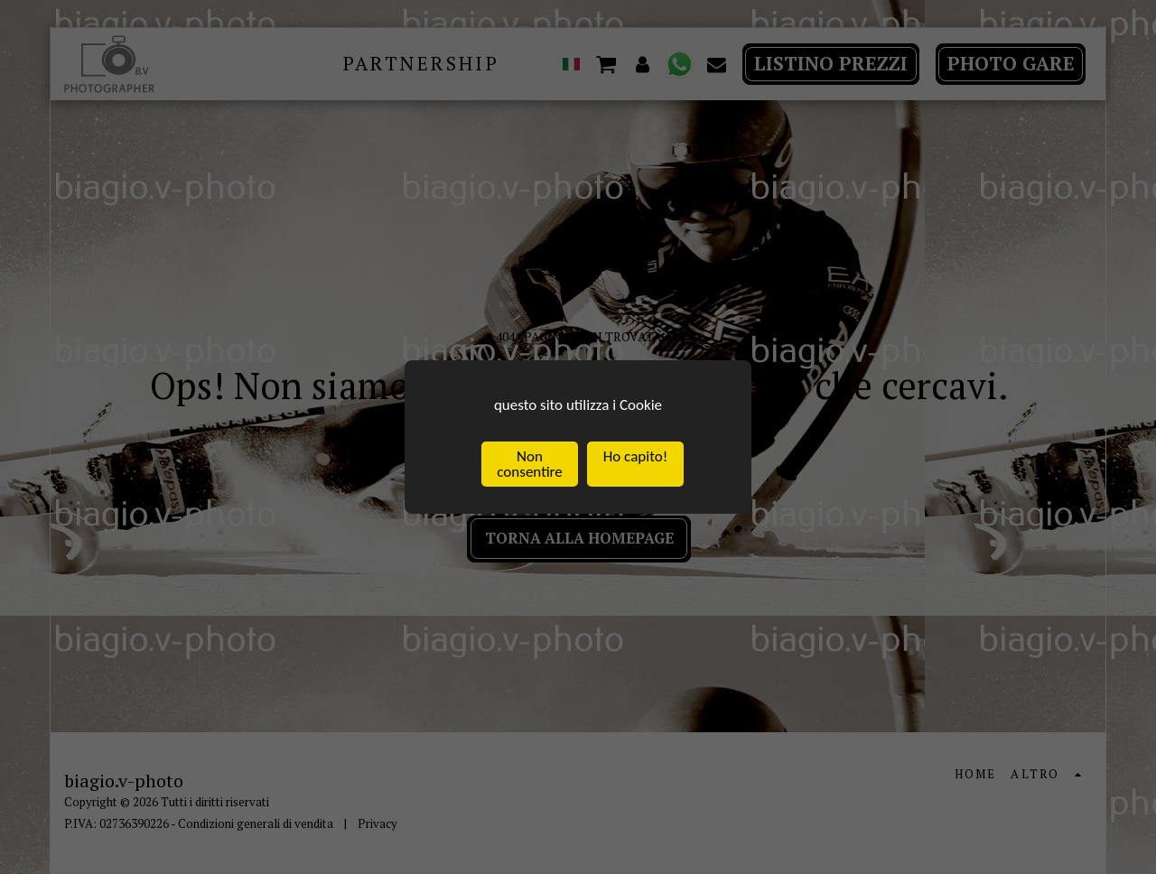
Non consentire (529, 465)
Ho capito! (635, 457)
